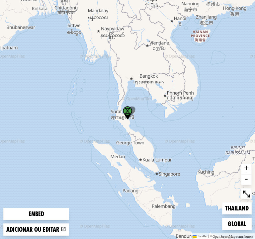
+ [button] (246, 169)
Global (238, 223)
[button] (127, 113)
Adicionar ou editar (36, 229)
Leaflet (200, 236)
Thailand (237, 207)
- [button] (246, 179)
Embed (36, 213)
